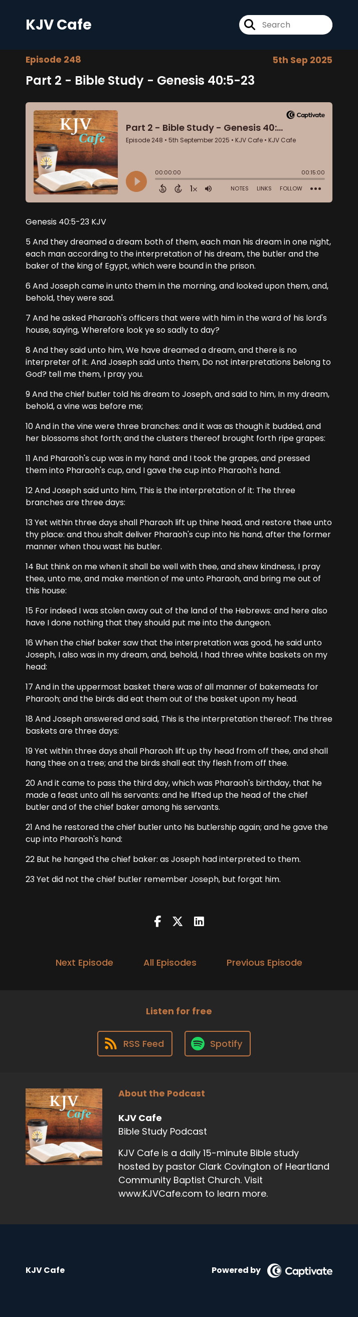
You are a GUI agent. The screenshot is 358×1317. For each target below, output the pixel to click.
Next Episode (84, 962)
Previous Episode (264, 962)
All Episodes (170, 962)
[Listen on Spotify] (218, 1043)
